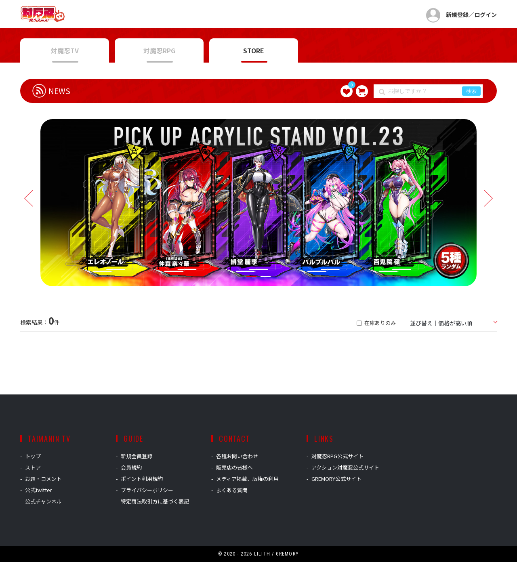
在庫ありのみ (376, 323)
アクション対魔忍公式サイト (345, 467)
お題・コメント (43, 478)
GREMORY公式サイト (336, 478)
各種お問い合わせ (237, 456)
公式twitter (38, 490)
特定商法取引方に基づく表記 (155, 501)
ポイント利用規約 (142, 478)
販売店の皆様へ (234, 467)
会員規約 (131, 467)
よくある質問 (232, 490)
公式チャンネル (43, 501)
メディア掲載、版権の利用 (247, 478)
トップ (33, 456)
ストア (33, 467)
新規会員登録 (136, 456)
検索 (471, 91)
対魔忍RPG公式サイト (337, 456)
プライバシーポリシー (147, 490)
